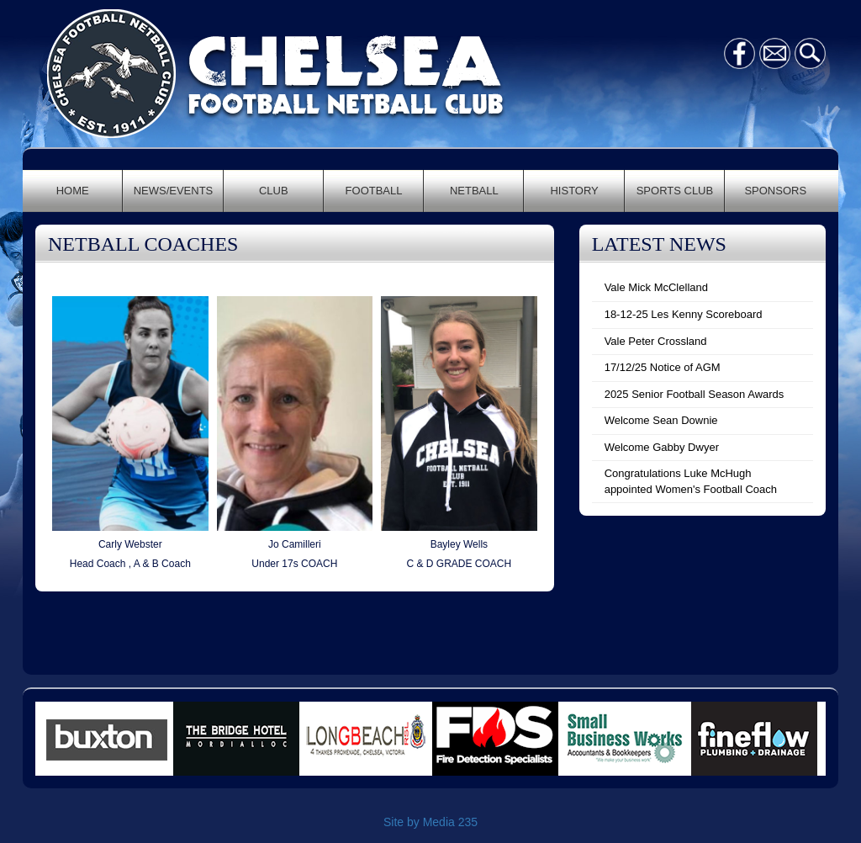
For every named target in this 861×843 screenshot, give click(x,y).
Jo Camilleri (294, 544)
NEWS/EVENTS (174, 190)
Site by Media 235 (430, 822)
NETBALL (474, 190)
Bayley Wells (459, 544)
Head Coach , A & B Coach (130, 564)
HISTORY (574, 190)
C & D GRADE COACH (459, 564)
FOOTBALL (374, 190)
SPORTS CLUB (675, 190)
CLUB (273, 190)
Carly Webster (130, 544)
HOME (72, 190)
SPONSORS (775, 190)
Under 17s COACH (294, 564)
